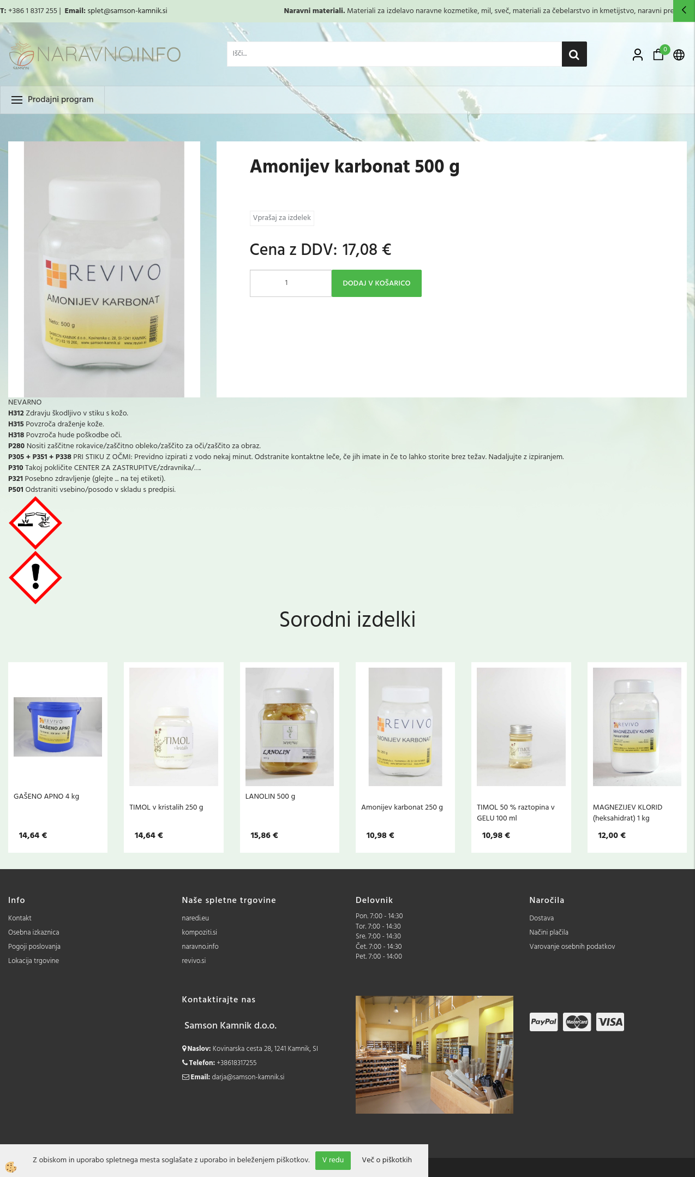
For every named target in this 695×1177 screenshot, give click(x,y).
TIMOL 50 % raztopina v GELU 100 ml (516, 812)
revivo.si (194, 961)
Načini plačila (549, 932)
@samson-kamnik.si (135, 11)
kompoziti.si (200, 932)
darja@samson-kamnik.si (248, 1077)
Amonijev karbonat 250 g (402, 807)
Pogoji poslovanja (34, 947)
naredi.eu (195, 918)
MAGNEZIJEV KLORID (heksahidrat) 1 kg (628, 812)
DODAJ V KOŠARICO (377, 283)
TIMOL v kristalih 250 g (166, 807)
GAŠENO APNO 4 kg (46, 796)
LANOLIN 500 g (270, 796)
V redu (333, 1160)
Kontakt (20, 918)
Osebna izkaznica (33, 932)
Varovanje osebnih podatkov (572, 947)
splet (95, 11)
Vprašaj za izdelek (282, 218)
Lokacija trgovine (33, 961)
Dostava (542, 918)
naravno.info (200, 947)
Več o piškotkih (387, 1160)
